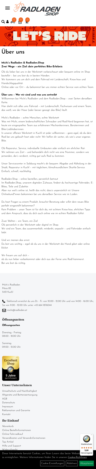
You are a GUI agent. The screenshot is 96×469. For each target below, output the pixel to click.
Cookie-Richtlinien (77, 457)
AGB (4, 399)
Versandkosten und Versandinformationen (23, 438)
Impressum (7, 406)
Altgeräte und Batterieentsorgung (19, 395)
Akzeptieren (86, 463)
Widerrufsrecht (9, 449)
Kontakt (6, 414)
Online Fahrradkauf (12, 434)
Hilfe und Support (11, 446)
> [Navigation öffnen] (6, 8)
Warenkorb (8, 426)
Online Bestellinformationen (16, 430)
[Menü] (91, 435)
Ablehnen (72, 463)
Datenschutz (8, 402)
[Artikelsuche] (3, 22)
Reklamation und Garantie (16, 410)
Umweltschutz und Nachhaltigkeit (19, 391)
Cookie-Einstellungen (52, 463)
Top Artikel (8, 442)
